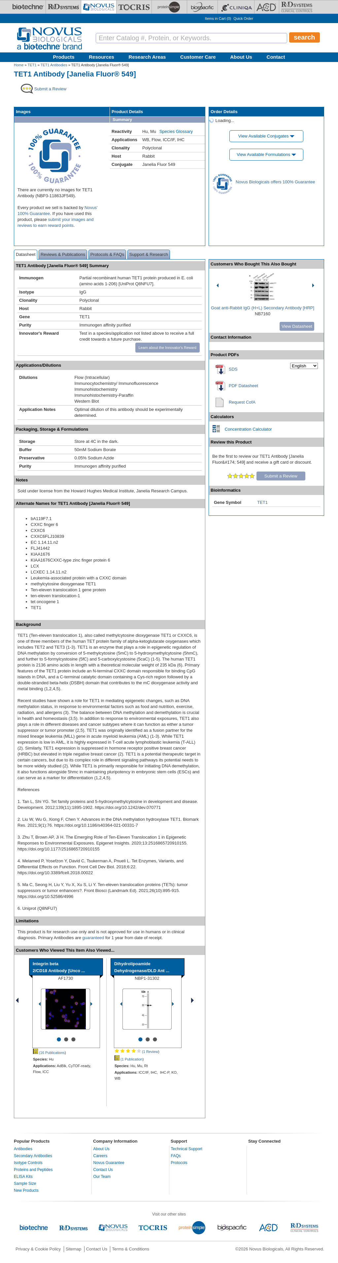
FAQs (176, 1156)
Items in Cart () (218, 18)
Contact (276, 57)
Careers (100, 1156)
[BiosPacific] (202, 7)
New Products (26, 1190)
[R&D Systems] (63, 7)
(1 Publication (129, 1059)
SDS (233, 369)
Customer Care (198, 57)
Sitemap (74, 1249)
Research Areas (147, 57)
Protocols (179, 1162)
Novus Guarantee (108, 1162)
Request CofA (242, 402)
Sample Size (25, 1183)
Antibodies (23, 1149)
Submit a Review (280, 476)
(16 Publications (49, 1053)
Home (18, 65)
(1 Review (136, 1052)
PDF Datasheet (243, 385)
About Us (241, 57)
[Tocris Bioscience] (134, 7)
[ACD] (267, 7)
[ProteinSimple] (169, 7)
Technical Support (186, 1149)
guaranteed (93, 937)
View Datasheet (297, 326)
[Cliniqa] (236, 7)
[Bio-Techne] (28, 7)
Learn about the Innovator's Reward (167, 348)
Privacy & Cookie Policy (38, 1249)
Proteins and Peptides (33, 1169)
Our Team (102, 1176)
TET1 (32, 65)
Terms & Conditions (130, 1249)
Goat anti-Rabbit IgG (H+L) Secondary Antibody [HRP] (262, 307)
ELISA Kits (23, 1176)
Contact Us (103, 1169)
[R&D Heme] (297, 7)
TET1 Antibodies (54, 65)
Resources (101, 57)
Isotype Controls (28, 1162)
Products (64, 57)
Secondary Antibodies (33, 1156)
